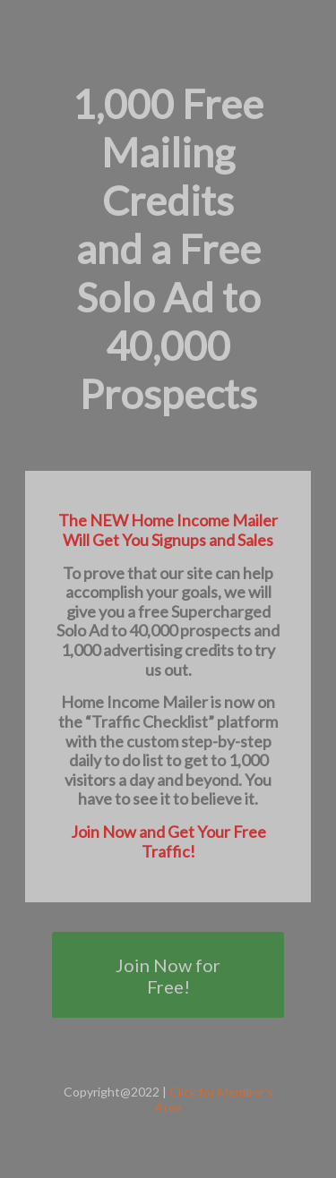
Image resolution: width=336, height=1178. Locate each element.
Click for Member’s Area (214, 1099)
